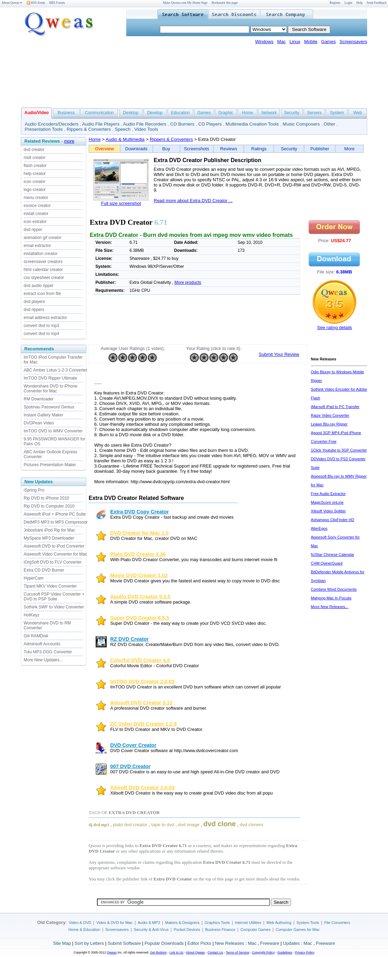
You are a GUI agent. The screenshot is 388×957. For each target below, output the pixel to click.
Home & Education (84, 929)
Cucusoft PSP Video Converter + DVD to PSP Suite (54, 596)
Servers (314, 112)
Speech (122, 129)
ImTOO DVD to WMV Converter (53, 431)
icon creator (35, 181)
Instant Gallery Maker (43, 415)
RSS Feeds (36, 3)
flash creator (35, 165)
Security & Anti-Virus (151, 929)
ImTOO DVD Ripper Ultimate (50, 378)
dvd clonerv (251, 824)
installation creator (40, 253)
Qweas (111, 952)
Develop (155, 112)
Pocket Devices (187, 929)
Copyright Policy (263, 952)
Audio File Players (100, 124)
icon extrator (35, 221)
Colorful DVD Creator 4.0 (140, 660)
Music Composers (301, 124)
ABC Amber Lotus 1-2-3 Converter (55, 370)
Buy (166, 148)
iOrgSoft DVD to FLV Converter (53, 562)
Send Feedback (377, 3)
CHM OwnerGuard (326, 563)
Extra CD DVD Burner (44, 570)
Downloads (136, 148)
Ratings (259, 148)
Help (359, 3)
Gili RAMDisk (36, 635)
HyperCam (33, 578)
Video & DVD (80, 922)
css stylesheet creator (44, 277)
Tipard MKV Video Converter (50, 586)
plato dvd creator (130, 824)
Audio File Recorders (144, 124)
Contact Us (215, 952)
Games (328, 41)
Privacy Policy (304, 952)
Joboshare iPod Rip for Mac (49, 530)
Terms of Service (237, 952)
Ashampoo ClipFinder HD (332, 520)
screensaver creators (43, 261)
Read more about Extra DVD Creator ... (193, 200)
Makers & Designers (182, 922)
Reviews (228, 148)
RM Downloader (39, 399)
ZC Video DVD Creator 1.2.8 (143, 724)
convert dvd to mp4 (41, 333)
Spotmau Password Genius (49, 407)
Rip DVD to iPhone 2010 (46, 498)
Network (269, 112)
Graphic (225, 112)
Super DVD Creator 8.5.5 (139, 618)
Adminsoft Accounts (42, 643)
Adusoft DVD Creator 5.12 (141, 702)
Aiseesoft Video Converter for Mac (55, 554)
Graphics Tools (217, 922)
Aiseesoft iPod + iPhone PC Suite (55, 514)
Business (66, 112)
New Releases (229, 943)
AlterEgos (319, 528)
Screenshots (196, 148)
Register (335, 3)
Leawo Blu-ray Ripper (329, 424)
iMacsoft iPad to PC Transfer (335, 407)
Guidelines (284, 952)
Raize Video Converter (330, 415)
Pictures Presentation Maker (50, 464)
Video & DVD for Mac (114, 922)
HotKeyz (31, 615)
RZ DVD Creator (129, 639)
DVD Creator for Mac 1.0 (139, 533)
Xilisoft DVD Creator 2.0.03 (142, 787)
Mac (281, 41)
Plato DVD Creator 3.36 (138, 554)
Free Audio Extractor (328, 494)
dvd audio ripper (39, 285)
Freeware (269, 943)
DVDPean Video (39, 423)
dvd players (34, 301)
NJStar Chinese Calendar (332, 554)
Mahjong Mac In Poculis (331, 598)
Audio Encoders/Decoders (52, 124)
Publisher (319, 148)
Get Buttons (158, 952)
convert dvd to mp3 (41, 325)
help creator (35, 173)
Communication (99, 112)
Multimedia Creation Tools (252, 124)
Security (291, 112)
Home (247, 112)
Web (357, 112)
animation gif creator (43, 237)
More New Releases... (329, 607)
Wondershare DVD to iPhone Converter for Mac (51, 388)
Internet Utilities (248, 922)
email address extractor (45, 317)
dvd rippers (34, 309)
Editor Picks (199, 943)
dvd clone (219, 824)
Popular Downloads (164, 943)
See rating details (334, 327)
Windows (264, 41)
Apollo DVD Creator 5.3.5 (140, 596)
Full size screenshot (121, 203)
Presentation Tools (44, 129)
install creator (36, 213)
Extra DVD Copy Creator (139, 512)
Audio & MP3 (149, 922)
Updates (291, 943)
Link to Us (176, 952)
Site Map (62, 943)
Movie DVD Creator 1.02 (139, 575)
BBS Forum (57, 3)
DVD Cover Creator (133, 745)
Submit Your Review (279, 354)
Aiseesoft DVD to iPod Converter (54, 546)
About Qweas (12, 3)
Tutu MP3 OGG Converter (48, 651)
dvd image (189, 824)
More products (188, 282)
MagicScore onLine (327, 502)
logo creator (35, 189)
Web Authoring (278, 922)
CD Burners (182, 124)
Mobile (310, 41)
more (69, 141)
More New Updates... (43, 659)
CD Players (209, 124)
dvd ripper (33, 229)
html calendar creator (43, 269)
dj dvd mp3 (99, 824)
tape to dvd (162, 824)
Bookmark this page (224, 3)
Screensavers (353, 41)
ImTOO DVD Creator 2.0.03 (142, 681)
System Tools (308, 922)
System (337, 112)
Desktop (130, 112)
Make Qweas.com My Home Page (185, 3)
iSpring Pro (34, 490)
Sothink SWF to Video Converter (54, 607)
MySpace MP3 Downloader (49, 538)
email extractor (37, 245)
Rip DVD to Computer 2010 (49, 506)
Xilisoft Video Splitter (328, 511)
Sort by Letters (89, 943)
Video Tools (146, 129)
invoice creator (37, 205)
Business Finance (220, 929)
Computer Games (255, 929)
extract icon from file (42, 293)
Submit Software (124, 943)
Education (180, 112)
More (349, 148)
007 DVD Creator (130, 766)
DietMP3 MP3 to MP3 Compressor (56, 522)
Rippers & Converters (89, 129)
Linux (295, 41)
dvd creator (34, 149)
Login (348, 3)
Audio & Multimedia (125, 139)
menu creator (36, 197)
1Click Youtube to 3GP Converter (339, 450)
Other (329, 124)
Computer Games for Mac (298, 929)
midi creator (35, 157)
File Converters (337, 922)
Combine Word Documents (334, 589)
